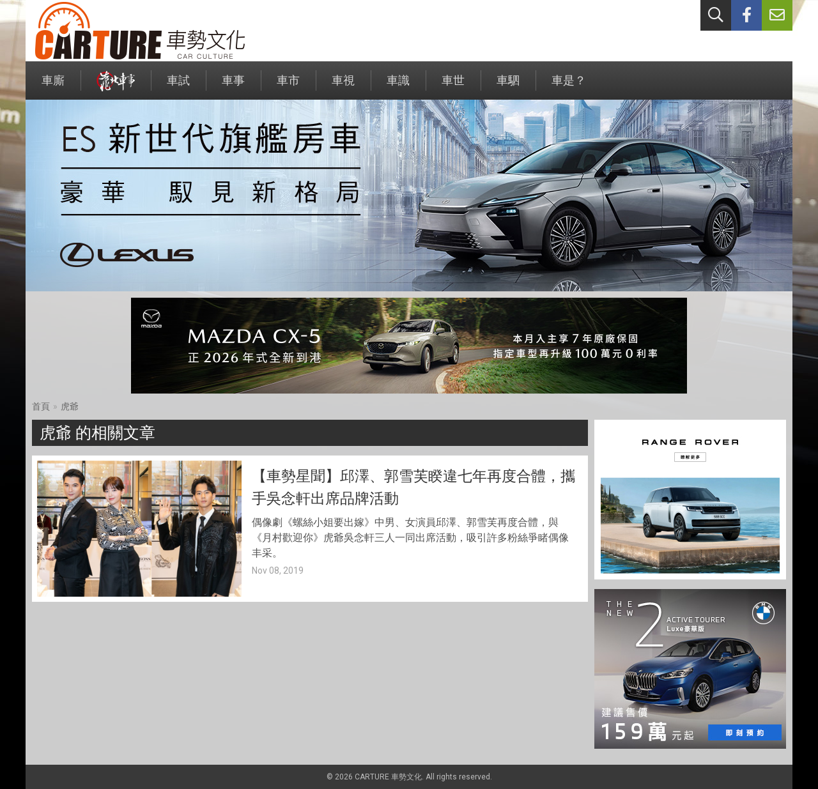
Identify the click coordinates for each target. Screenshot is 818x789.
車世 (453, 86)
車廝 (53, 86)
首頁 (41, 406)
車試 (178, 86)
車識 (398, 86)
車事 (233, 86)
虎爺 (70, 406)
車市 (288, 86)
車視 (343, 86)
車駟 (508, 86)
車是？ (569, 86)
